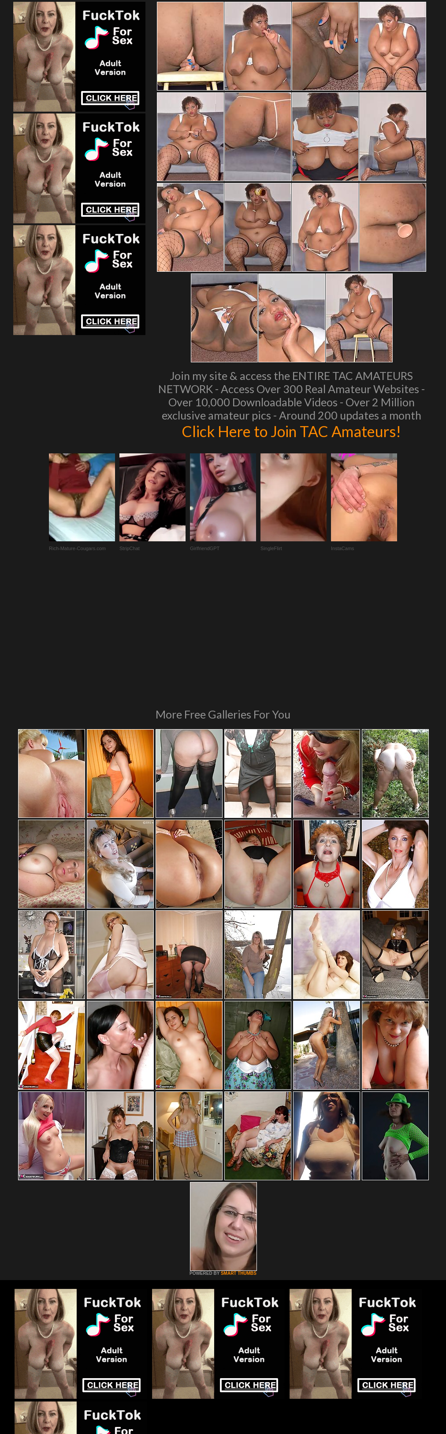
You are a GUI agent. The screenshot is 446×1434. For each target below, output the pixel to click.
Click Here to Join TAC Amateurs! (291, 431)
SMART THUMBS (238, 1153)
